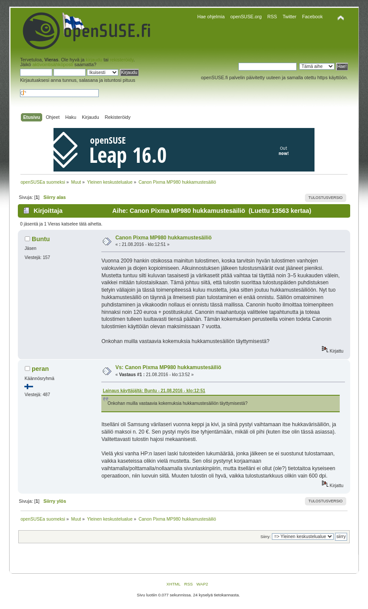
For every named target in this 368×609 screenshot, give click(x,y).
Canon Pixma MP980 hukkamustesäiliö (163, 238)
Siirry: (266, 537)
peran (40, 368)
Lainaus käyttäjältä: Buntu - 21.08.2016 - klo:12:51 (154, 390)
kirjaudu (94, 59)
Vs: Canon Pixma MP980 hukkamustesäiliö (168, 367)
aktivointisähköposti (52, 64)
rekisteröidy (121, 59)
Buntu (41, 239)
